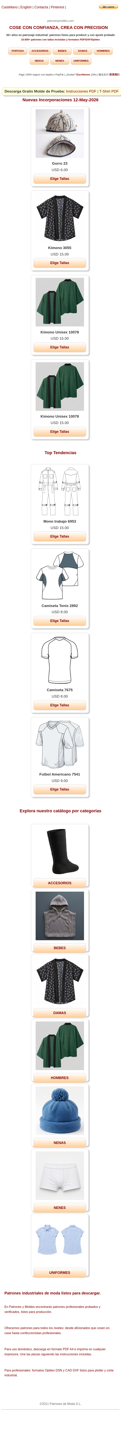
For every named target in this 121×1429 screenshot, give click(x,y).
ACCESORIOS (40, 50)
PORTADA (18, 50)
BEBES (62, 50)
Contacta (41, 7)
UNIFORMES (81, 60)
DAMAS (82, 50)
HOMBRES (103, 50)
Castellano (10, 7)
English (26, 7)
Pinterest (58, 7)
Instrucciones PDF (81, 91)
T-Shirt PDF (109, 91)
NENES (59, 60)
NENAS (39, 60)
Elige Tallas (59, 179)
